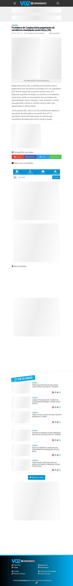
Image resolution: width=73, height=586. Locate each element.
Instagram (30, 172)
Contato (15, 571)
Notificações (43, 567)
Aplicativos (43, 565)
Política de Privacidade (47, 571)
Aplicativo (56, 172)
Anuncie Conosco (18, 574)
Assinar (56, 177)
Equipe (15, 567)
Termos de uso (44, 574)
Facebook (17, 172)
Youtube (42, 172)
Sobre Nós (16, 565)
